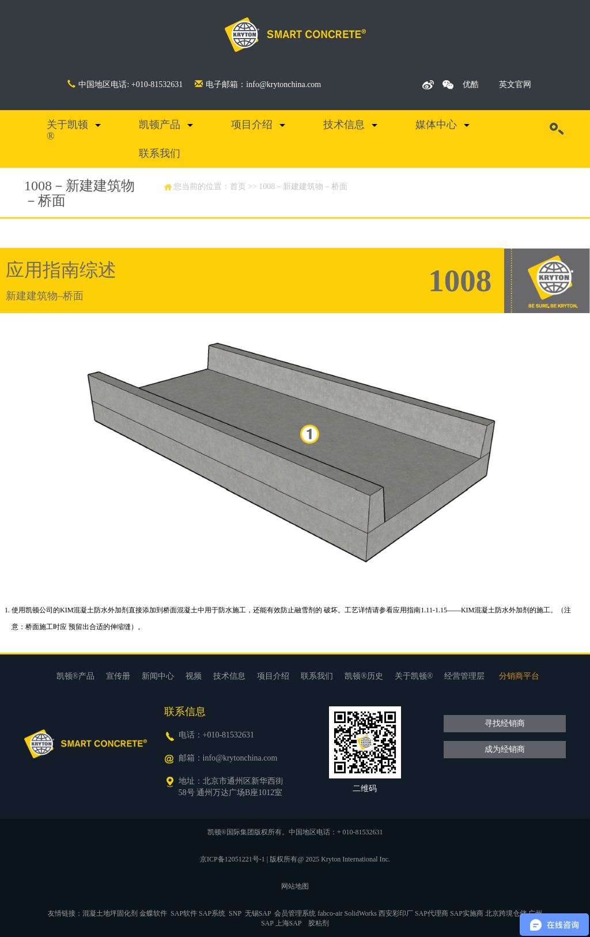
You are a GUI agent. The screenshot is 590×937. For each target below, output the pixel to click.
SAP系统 (212, 913)
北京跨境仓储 (506, 913)
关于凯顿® (67, 130)
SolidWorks (361, 913)
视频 (194, 676)
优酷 (471, 84)
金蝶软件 (153, 913)
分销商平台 (519, 676)
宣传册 (118, 676)
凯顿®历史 (364, 676)
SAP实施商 (466, 913)
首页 (238, 186)
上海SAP (288, 923)
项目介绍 (252, 124)
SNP (235, 913)
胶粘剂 (318, 923)
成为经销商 (505, 749)
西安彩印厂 (396, 913)
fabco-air (329, 913)
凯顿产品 (159, 124)
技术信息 (344, 124)
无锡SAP (258, 913)
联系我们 (159, 153)
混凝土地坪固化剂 (110, 913)
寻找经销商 (505, 723)
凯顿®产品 (75, 676)
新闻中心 (158, 676)
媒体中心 (436, 124)
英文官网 (515, 84)
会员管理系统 (295, 913)
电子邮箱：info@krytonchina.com (258, 84)
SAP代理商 (431, 913)
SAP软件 (184, 913)
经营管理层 (464, 676)
